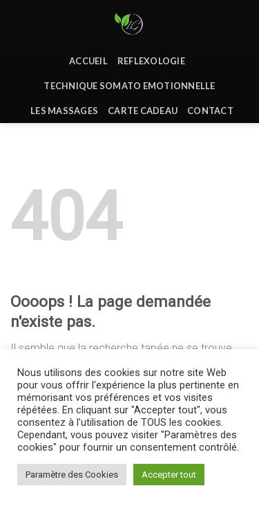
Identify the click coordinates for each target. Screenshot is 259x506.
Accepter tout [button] (169, 474)
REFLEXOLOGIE (151, 60)
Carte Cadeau (143, 110)
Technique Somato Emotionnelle (129, 85)
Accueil (88, 60)
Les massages (64, 110)
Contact (210, 110)
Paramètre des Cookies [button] (72, 474)
